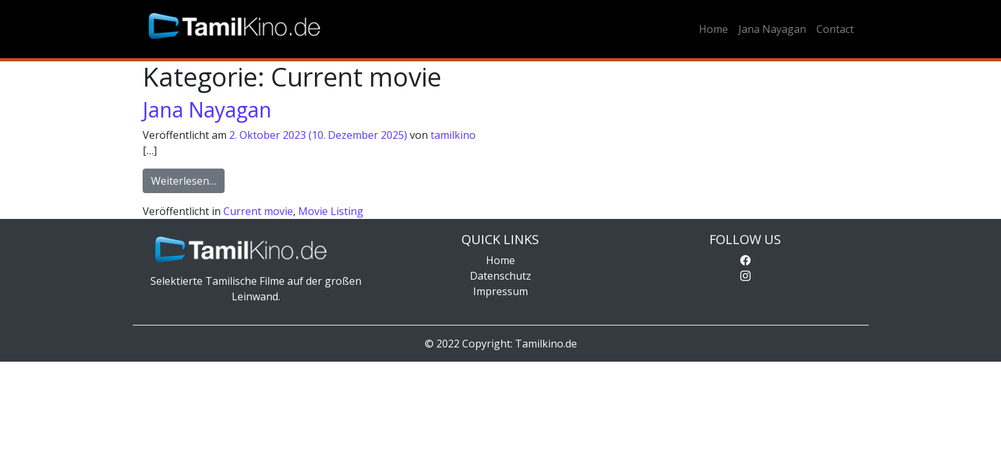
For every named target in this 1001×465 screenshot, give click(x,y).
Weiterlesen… (188, 180)
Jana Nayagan (772, 29)
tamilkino (453, 135)
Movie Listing (330, 211)
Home (713, 29)
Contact (835, 29)
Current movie (258, 211)
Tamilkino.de (546, 343)
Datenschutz (500, 276)
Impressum (500, 291)
